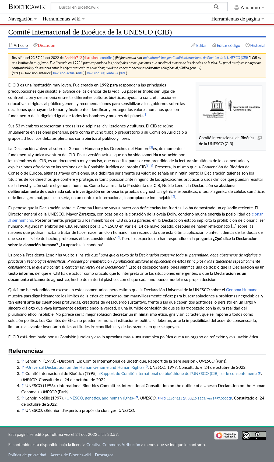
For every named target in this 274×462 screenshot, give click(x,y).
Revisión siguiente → (102, 73)
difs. (80, 73)
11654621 (174, 398)
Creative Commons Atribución (113, 444)
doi (190, 398)
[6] (118, 237)
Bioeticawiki (27, 6)
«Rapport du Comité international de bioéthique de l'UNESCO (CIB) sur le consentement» (178, 373)
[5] (173, 196)
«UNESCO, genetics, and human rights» (100, 397)
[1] (145, 114)
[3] (148, 165)
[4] (151, 165)
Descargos (104, 454)
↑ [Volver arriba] (22, 361)
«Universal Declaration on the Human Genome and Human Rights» (84, 367)
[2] (151, 147)
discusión (91, 57)
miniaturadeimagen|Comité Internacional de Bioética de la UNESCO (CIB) (196, 57)
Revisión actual (64, 73)
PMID (162, 398)
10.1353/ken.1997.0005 (211, 398)
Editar (201, 45)
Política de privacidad (27, 454)
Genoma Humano (242, 289)
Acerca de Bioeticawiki (70, 454)
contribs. (106, 57)
